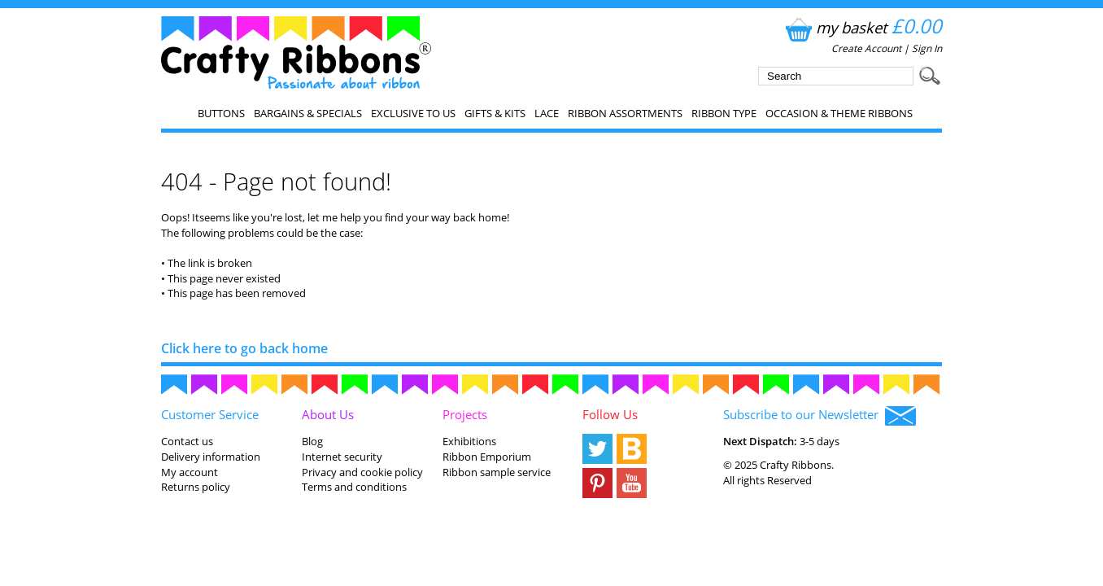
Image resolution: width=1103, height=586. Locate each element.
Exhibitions (469, 441)
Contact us (187, 441)
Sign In (927, 48)
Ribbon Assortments (625, 113)
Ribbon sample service (497, 472)
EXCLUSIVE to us (413, 113)
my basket (862, 27)
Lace (546, 113)
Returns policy (195, 486)
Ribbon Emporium (487, 456)
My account (189, 472)
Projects (465, 414)
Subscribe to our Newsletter (819, 416)
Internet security (342, 456)
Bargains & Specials (308, 113)
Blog (312, 441)
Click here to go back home (244, 348)
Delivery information (210, 456)
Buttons (221, 113)
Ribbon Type (723, 113)
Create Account (866, 48)
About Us (328, 414)
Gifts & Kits (494, 113)
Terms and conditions (354, 486)
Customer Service (210, 414)
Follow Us (610, 414)
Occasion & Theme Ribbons (839, 113)
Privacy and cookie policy (362, 472)
